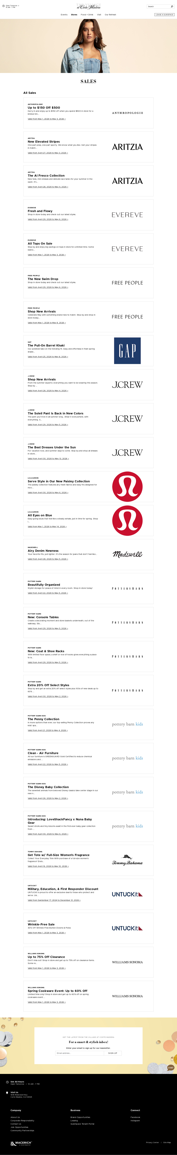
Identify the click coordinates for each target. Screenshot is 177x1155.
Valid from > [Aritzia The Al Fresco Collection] (48, 187)
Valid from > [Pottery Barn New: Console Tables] (48, 628)
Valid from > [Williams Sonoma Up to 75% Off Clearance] (47, 968)
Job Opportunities (19, 1127)
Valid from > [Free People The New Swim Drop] (48, 287)
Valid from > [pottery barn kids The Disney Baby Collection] (48, 798)
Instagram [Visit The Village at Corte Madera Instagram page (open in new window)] (135, 1121)
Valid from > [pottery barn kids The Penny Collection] (48, 730)
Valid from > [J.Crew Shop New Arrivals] (48, 391)
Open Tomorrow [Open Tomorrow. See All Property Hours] (17, 1084)
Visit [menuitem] (99, 15)
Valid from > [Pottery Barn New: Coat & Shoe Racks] (48, 662)
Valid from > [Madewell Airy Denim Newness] (48, 559)
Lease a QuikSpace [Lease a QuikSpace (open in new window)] (164, 15)
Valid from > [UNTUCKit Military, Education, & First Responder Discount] (54, 900)
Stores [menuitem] (74, 15)
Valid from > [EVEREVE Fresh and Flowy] (48, 219)
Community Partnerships (22, 1131)
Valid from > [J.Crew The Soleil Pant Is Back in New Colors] (48, 425)
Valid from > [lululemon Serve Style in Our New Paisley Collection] (48, 493)
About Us (15, 1117)
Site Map (167, 1142)
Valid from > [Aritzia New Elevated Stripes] (48, 153)
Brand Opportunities (80, 1117)
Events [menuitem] (64, 15)
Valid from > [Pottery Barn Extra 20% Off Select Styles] (48, 696)
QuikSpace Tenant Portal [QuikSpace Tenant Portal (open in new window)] (82, 1124)
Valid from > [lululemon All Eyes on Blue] (47, 527)
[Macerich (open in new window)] (21, 1143)
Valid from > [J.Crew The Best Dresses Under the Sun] (48, 459)
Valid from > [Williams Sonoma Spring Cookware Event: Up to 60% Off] (47, 1002)
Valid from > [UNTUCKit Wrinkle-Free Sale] (47, 933)
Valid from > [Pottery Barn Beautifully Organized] (48, 593)
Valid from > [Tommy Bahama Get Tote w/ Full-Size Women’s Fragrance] (48, 866)
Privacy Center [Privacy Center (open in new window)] (152, 1142)
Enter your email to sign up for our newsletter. (88, 1048)
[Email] (79, 1053)
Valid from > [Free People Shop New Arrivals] (47, 323)
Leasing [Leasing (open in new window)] (74, 1121)
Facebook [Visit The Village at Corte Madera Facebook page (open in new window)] (135, 1117)
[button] (171, 1067)
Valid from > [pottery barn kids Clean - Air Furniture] (48, 764)
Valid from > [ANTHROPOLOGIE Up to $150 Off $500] (47, 119)
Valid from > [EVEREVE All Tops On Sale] (47, 255)
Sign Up (112, 1053)
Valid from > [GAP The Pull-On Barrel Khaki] (48, 357)
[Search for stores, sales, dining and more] (158, 6)
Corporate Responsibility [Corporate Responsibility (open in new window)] (22, 1121)
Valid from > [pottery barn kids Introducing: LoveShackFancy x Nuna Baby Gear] (48, 834)
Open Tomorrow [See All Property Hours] (12, 5)
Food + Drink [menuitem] (87, 15)
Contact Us (16, 1124)
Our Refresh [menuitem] (110, 15)
